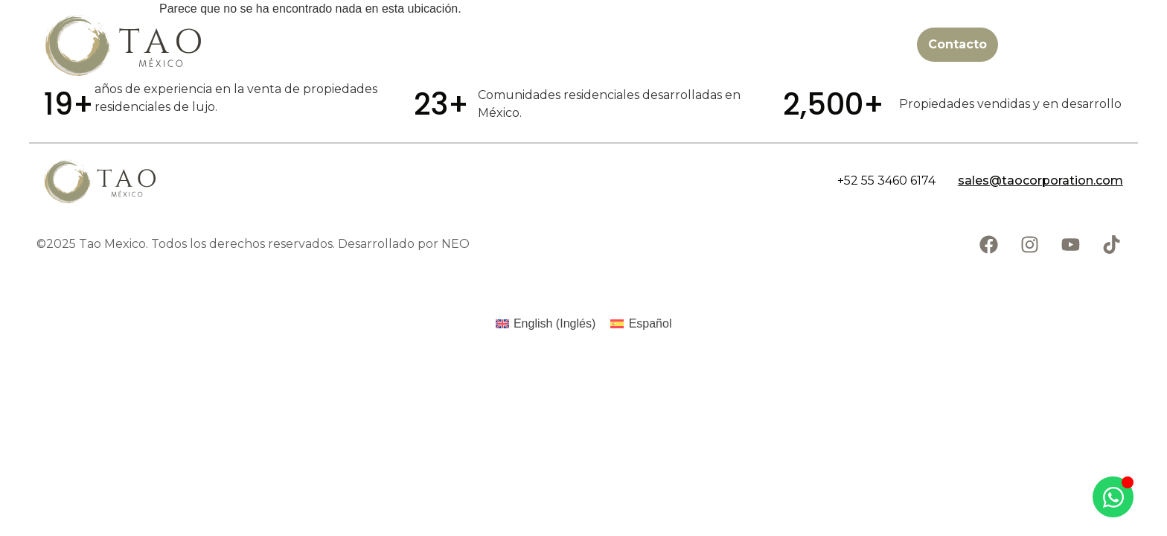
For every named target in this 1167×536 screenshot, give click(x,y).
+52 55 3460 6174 (886, 180)
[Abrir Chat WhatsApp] (1113, 496)
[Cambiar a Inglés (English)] (546, 323)
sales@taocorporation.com (1040, 180)
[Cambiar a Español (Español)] (641, 323)
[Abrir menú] (1126, 45)
